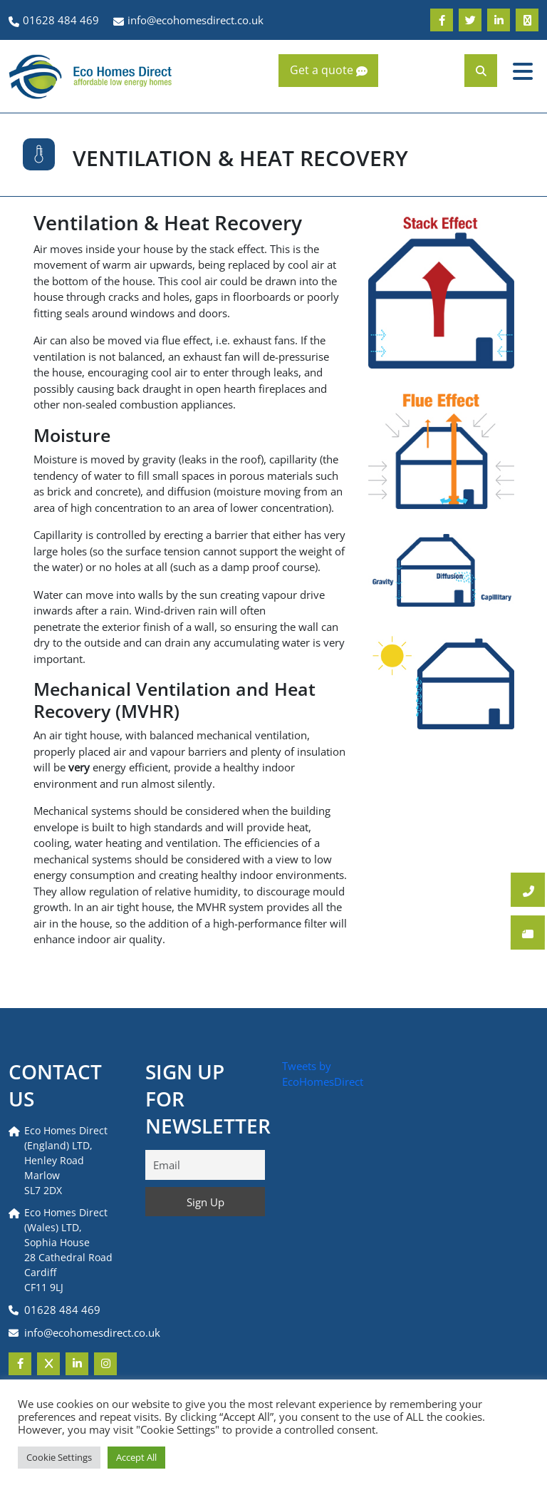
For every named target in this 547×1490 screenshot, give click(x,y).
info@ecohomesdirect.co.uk (92, 1332)
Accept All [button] (136, 1457)
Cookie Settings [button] (59, 1457)
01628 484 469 (62, 1310)
